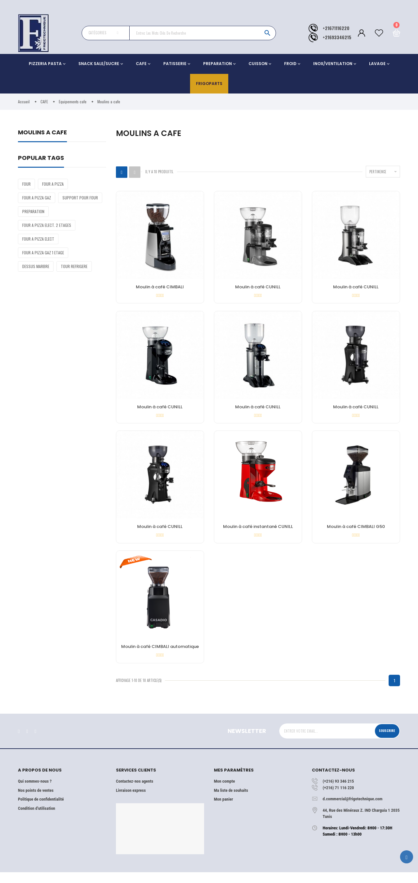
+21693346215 (337, 37)
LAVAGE (377, 63)
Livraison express (131, 800)
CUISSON (258, 63)
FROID (290, 63)
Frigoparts (209, 83)
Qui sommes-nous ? (35, 792)
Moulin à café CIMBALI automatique (160, 655)
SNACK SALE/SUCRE (98, 63)
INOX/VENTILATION (332, 63)
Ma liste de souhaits (231, 800)
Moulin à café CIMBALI (160, 287)
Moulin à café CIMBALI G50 (356, 532)
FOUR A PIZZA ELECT (38, 239)
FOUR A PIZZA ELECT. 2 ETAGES (46, 225)
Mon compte (224, 792)
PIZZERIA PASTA (45, 63)
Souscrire (385, 741)
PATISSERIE (174, 63)
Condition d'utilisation (36, 818)
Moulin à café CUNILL (258, 287)
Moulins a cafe (42, 132)
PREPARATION (217, 63)
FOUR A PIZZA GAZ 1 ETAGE (43, 252)
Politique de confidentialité (41, 809)
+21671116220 (336, 28)
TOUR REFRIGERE (74, 266)
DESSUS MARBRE (35, 266)
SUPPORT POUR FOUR (80, 197)
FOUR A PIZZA (53, 184)
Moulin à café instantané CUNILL (258, 532)
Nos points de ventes (36, 800)
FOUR (26, 184)
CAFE (141, 63)
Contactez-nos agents (134, 792)
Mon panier (223, 809)
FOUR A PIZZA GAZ (36, 197)
